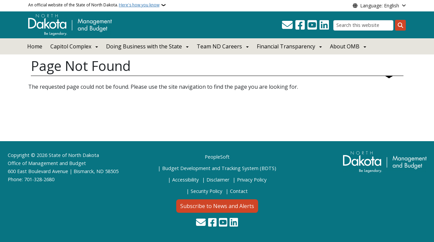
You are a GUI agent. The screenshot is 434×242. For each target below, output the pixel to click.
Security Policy (206, 191)
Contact (239, 191)
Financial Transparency (286, 46)
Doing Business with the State (144, 46)
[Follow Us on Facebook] (300, 25)
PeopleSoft (217, 157)
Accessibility (185, 179)
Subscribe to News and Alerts (217, 206)
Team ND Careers (219, 46)
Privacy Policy (252, 179)
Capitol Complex (70, 46)
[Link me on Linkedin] (324, 25)
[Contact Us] (287, 25)
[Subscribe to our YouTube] (312, 25)
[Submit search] (400, 25)
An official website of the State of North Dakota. (93, 5)
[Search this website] (363, 25)
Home (34, 46)
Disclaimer (217, 179)
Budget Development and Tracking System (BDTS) (219, 168)
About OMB (344, 46)
